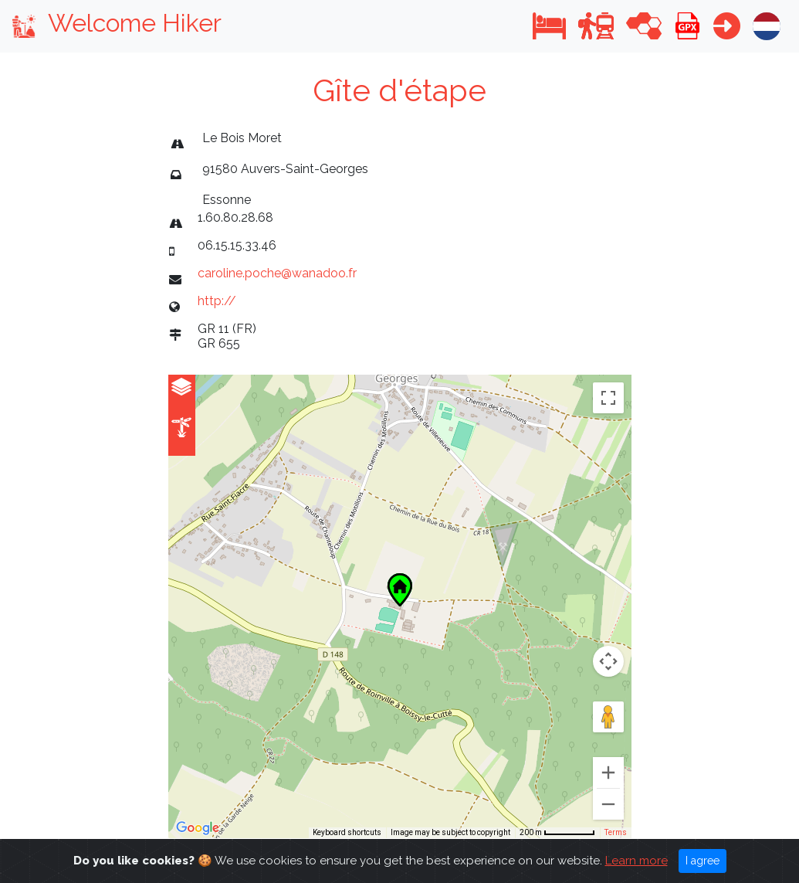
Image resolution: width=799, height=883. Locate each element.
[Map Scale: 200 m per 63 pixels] (557, 832)
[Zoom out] (608, 804)
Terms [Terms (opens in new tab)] (615, 832)
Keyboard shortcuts (347, 832)
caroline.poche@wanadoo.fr (277, 273)
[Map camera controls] (608, 661)
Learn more (636, 861)
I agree (702, 860)
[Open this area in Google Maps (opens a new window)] (197, 828)
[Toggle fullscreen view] (608, 397)
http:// (217, 301)
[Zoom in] (608, 772)
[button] (549, 26)
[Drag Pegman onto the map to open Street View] (608, 716)
